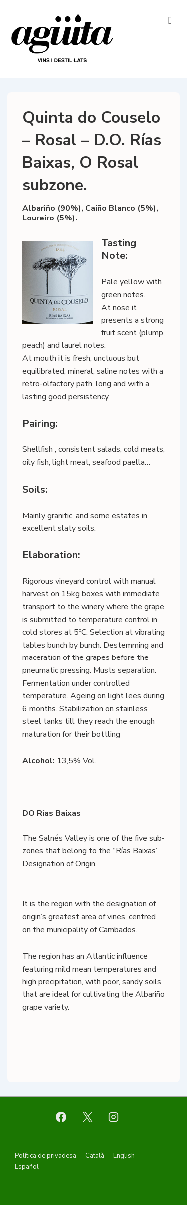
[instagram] (113, 1117)
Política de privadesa (45, 1155)
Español (27, 1166)
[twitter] (87, 1117)
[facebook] (60, 1117)
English (124, 1155)
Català (94, 1155)
